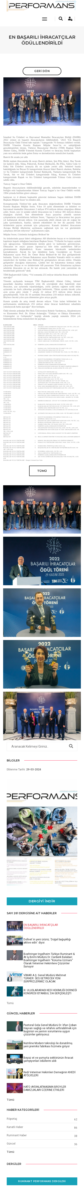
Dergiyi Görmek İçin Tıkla (34, 460)
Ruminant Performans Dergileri (42, 1181)
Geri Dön (42, 71)
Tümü (42, 471)
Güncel (11, 1143)
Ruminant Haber (17, 1135)
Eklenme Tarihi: (24, 769)
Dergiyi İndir (42, 901)
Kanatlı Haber (15, 1127)
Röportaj (12, 1118)
